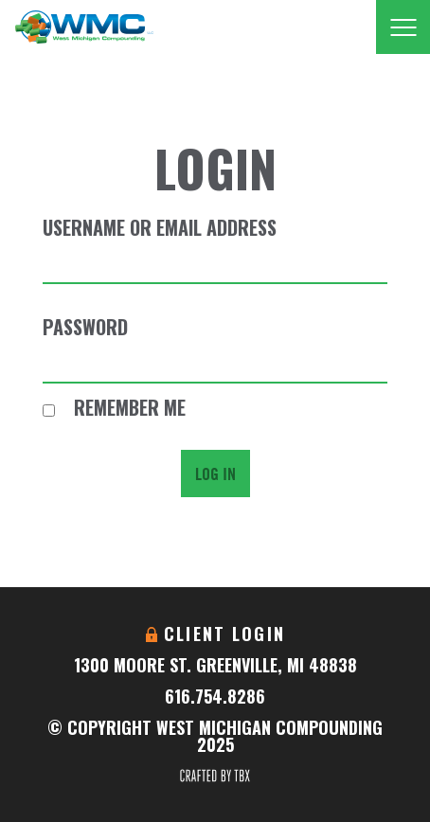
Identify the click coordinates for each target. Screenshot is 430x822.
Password (85, 326)
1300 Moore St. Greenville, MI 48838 (215, 664)
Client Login (224, 633)
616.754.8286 (215, 696)
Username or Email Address (160, 227)
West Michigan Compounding (83, 27)
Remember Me (114, 407)
